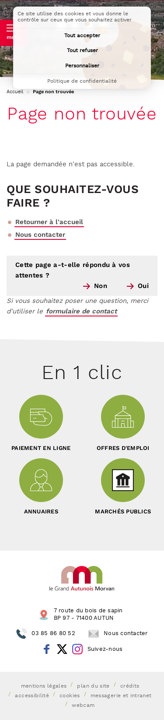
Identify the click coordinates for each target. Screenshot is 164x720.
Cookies (69, 696)
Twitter (62, 649)
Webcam (83, 705)
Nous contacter (40, 235)
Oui (143, 286)
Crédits (130, 686)
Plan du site (93, 686)
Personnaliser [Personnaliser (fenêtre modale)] (82, 66)
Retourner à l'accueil (49, 222)
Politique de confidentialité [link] (82, 81)
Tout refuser (82, 50)
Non (100, 286)
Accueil (15, 92)
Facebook (47, 649)
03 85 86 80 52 (53, 633)
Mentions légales (44, 686)
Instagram (77, 649)
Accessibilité (32, 696)
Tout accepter (82, 35)
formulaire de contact (81, 311)
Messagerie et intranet (121, 696)
